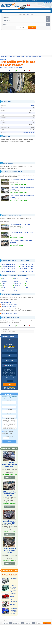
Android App (16, 621)
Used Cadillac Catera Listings (9, 498)
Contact (36, 621)
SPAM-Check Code (9, 378)
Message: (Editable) (9, 365)
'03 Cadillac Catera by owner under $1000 (9, 490)
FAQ (29, 621)
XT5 (27, 285)
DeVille (3, 288)
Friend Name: (9, 409)
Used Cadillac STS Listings (9, 525)
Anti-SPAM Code (9, 436)
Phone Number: (9, 360)
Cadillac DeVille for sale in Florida (9, 304)
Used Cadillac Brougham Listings (9, 472)
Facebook (13, 71)
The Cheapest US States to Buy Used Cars (13, 593)
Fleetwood (16, 288)
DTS (3, 290)
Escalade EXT (17, 285)
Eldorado (16, 279)
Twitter (26, 71)
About (26, 621)
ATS (3, 279)
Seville (15, 290)
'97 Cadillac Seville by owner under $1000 (9, 543)
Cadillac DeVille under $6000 (27, 266)
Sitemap (22, 621)
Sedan (32, 105)
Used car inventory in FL (6, 302)
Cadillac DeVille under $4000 (8, 271)
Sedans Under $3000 (28, 132)
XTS (27, 288)
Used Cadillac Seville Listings (9, 552)
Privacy (32, 621)
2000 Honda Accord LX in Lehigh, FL (21, 224)
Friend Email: (9, 413)
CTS (3, 285)
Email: (9, 355)
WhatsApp (20, 71)
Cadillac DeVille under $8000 (27, 271)
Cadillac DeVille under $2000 (8, 266)
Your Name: (9, 400)
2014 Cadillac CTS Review (13, 571)
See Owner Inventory (10, 347)
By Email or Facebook (7, 432)
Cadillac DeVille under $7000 (27, 269)
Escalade (16, 281)
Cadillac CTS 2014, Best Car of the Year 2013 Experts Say (13, 579)
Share (46, 2)
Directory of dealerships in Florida (9, 313)
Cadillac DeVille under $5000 (27, 264)
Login (50, 2)
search (32, 27)
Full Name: (9, 350)
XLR (27, 283)
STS (27, 281)
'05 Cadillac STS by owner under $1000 (9, 517)
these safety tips (12, 387)
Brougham (4, 281)
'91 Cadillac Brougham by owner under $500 (9, 463)
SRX (27, 279)
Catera (3, 283)
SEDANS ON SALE (9, 475)
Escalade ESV (17, 283)
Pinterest (33, 71)
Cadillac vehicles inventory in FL (8, 306)
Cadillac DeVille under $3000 (8, 269)
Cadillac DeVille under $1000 (8, 264)
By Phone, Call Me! (7, 433)
